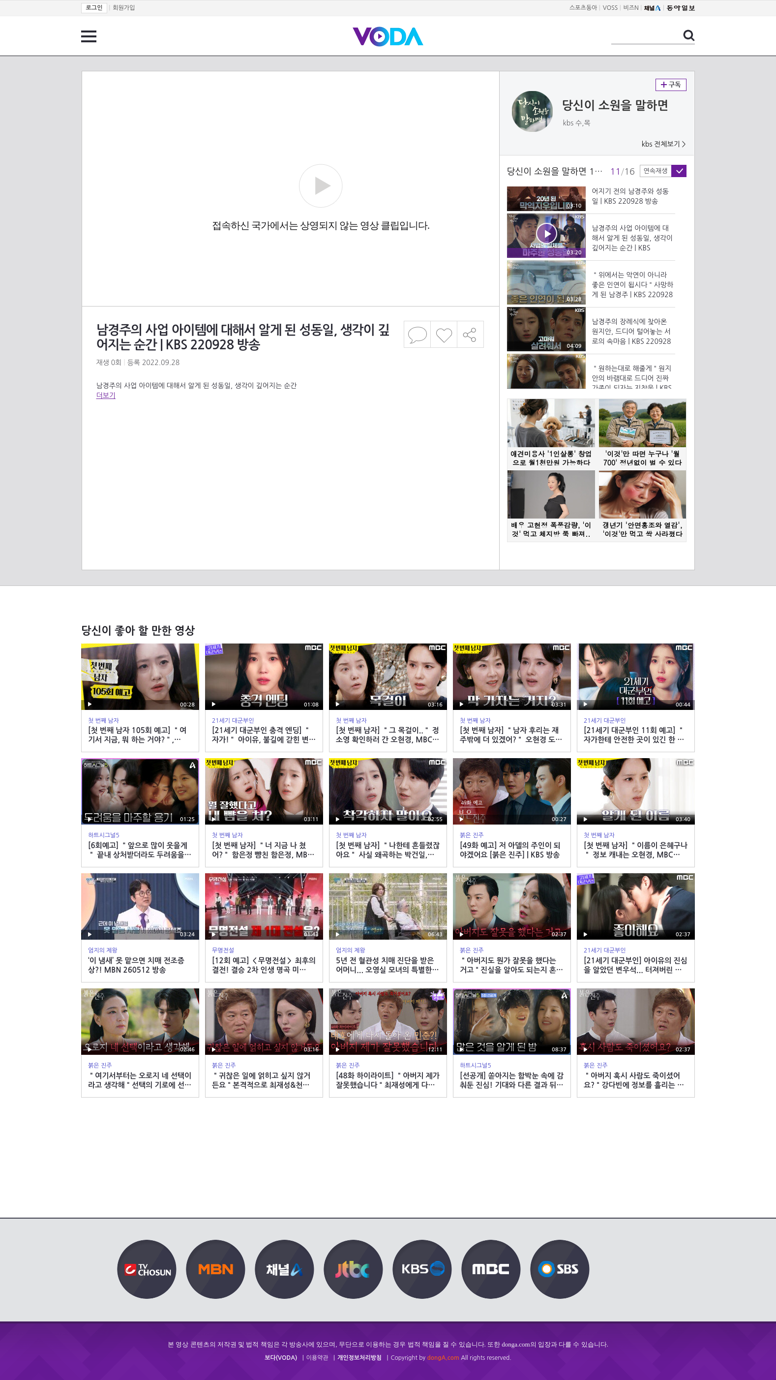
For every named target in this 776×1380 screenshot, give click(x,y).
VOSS (610, 8)
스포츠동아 (583, 8)
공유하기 (470, 334)
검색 (689, 35)
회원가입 (124, 8)
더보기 (106, 395)
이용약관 (317, 1358)
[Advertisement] (290, 439)
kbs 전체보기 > (664, 144)
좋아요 (443, 334)
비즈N (631, 8)
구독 (671, 85)
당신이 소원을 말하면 (615, 106)
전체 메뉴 (88, 36)
